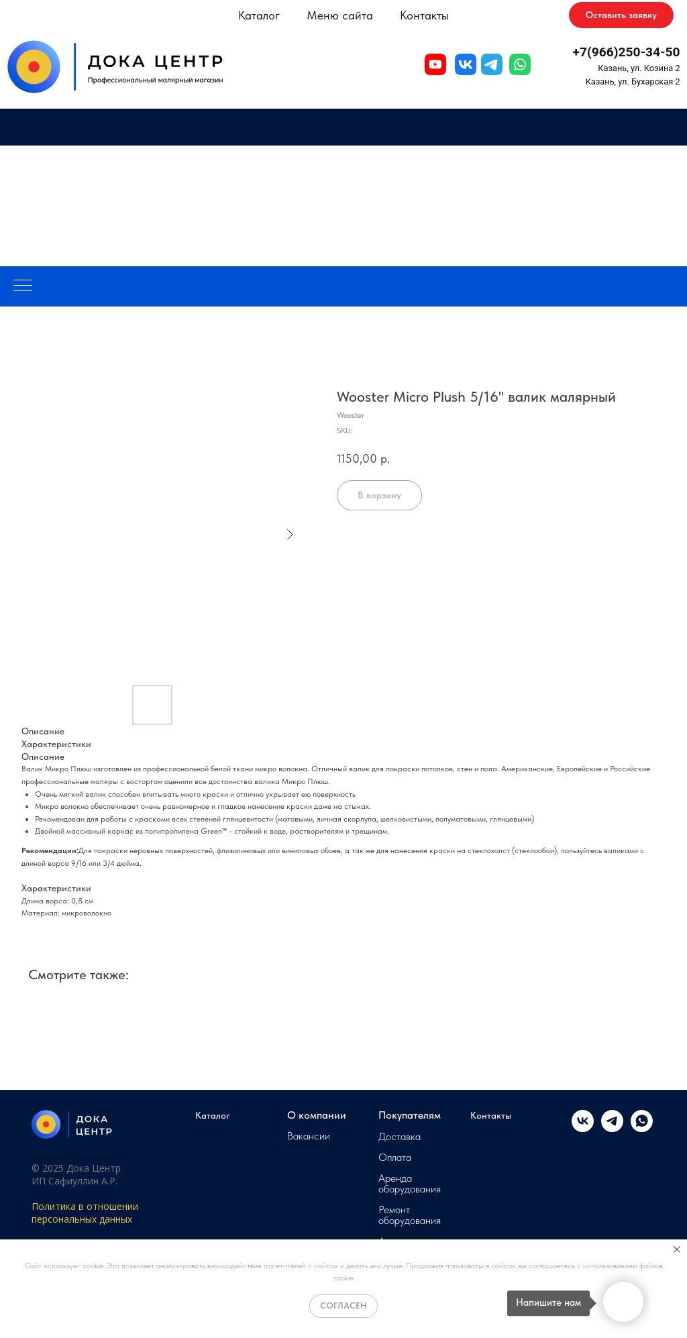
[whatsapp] (642, 1128)
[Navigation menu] (22, 286)
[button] (621, 15)
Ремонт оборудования (409, 1215)
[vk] (583, 1128)
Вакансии (308, 1136)
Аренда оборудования (409, 1183)
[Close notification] (677, 1249)
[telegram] (612, 1128)
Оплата (394, 1157)
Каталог (212, 1115)
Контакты (424, 15)
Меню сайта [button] (340, 15)
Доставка (399, 1136)
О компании (316, 1115)
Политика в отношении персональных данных (85, 1212)
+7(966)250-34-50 (626, 52)
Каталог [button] (259, 15)
